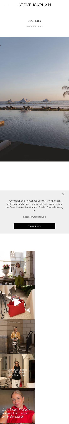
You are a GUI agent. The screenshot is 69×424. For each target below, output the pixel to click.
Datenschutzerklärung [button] (34, 217)
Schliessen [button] (53, 194)
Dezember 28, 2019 (34, 26)
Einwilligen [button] (34, 226)
